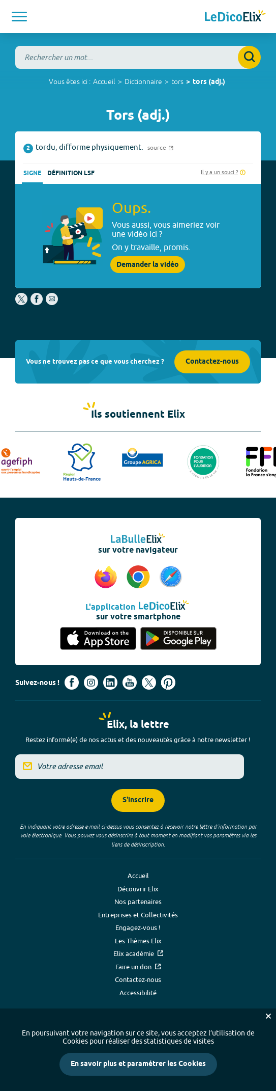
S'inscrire (138, 800)
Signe (32, 173)
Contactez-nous (212, 362)
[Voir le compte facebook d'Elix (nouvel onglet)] (72, 682)
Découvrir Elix (138, 889)
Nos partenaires (138, 901)
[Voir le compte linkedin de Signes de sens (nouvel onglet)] (110, 682)
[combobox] (138, 57)
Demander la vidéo (147, 265)
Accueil (104, 81)
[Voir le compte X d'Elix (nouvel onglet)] (149, 682)
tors (177, 81)
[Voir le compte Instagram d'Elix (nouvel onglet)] (91, 682)
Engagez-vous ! (138, 927)
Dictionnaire (143, 81)
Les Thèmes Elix (138, 941)
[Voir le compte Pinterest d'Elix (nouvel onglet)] (168, 682)
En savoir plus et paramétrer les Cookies (138, 1064)
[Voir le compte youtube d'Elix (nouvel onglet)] (129, 682)
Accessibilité (138, 993)
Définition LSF (71, 173)
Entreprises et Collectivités (138, 915)
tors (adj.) (209, 82)
